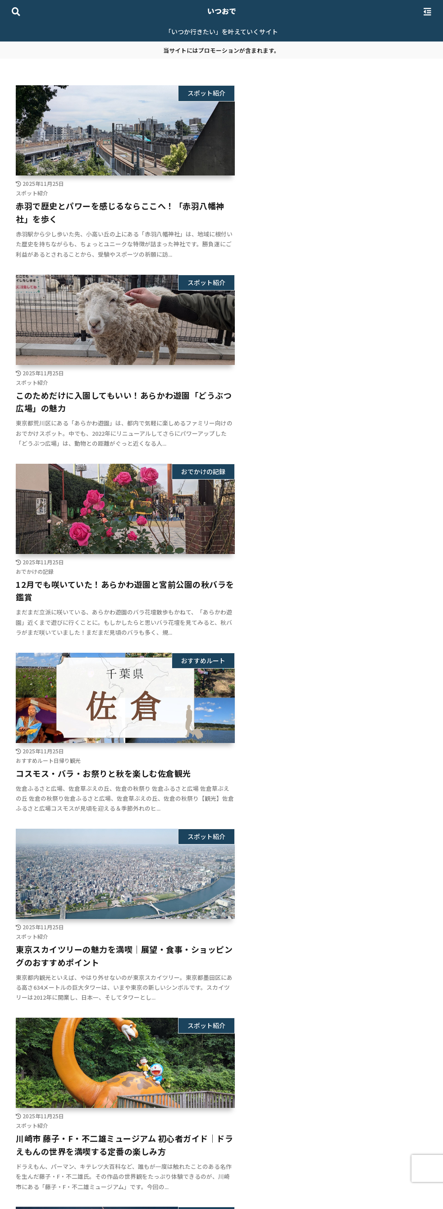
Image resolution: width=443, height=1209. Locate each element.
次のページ (221, 1088)
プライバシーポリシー (197, 1181)
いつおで (221, 10)
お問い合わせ (258, 1181)
